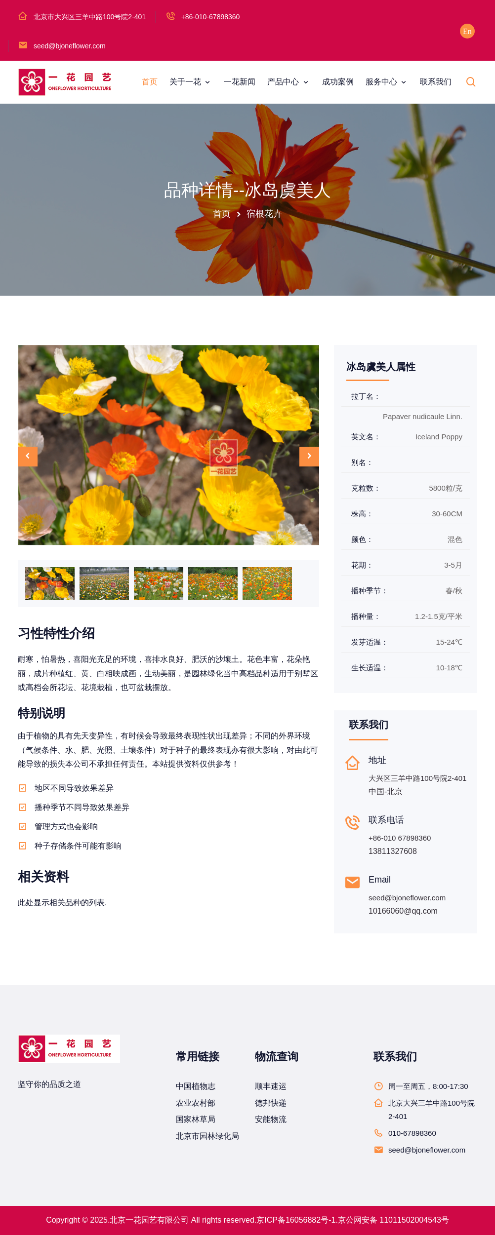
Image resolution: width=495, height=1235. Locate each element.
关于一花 (186, 81)
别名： (362, 462)
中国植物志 (195, 1086)
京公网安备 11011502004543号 (393, 1220)
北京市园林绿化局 (207, 1136)
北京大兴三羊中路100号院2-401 (431, 1109)
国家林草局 (195, 1119)
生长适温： (369, 667)
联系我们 (436, 81)
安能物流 (271, 1119)
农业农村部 (195, 1103)
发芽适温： (369, 642)
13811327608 (393, 851)
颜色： (362, 539)
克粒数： (366, 488)
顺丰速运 (271, 1086)
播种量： (366, 616)
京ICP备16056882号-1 (295, 1220)
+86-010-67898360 (210, 17)
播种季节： (369, 590)
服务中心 (382, 81)
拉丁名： (366, 396)
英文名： (366, 436)
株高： (362, 513)
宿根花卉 (264, 214)
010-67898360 (412, 1133)
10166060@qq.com (403, 911)
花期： (362, 565)
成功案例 (338, 81)
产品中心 (284, 81)
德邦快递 (271, 1103)
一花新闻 (239, 81)
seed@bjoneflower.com (70, 46)
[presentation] (28, 456)
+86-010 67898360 (400, 838)
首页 (150, 81)
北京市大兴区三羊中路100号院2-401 (90, 17)
